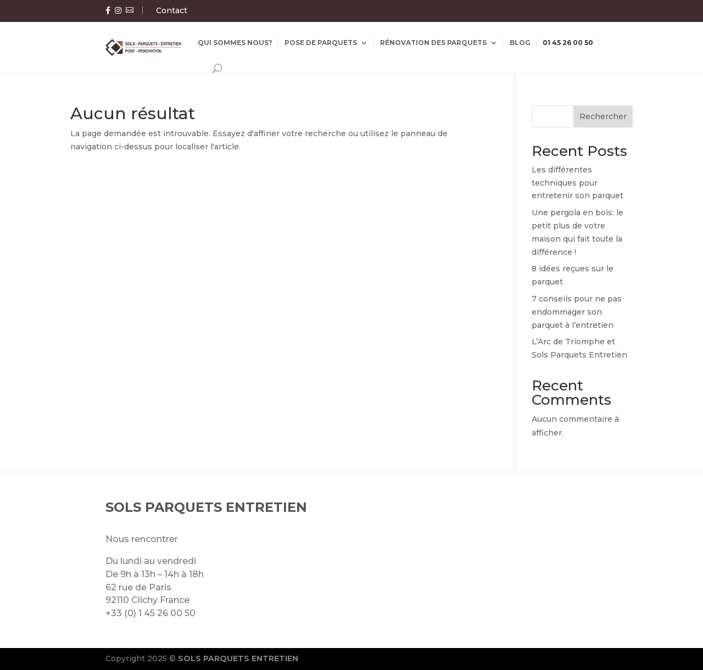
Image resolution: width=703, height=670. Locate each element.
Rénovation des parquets (433, 42)
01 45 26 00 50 (568, 42)
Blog (520, 42)
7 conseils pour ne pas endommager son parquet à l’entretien (577, 312)
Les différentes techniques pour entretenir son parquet (577, 183)
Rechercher (603, 116)
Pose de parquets (320, 42)
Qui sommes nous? (235, 42)
